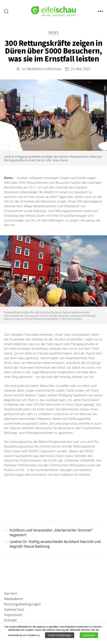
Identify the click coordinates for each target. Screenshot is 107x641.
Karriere (10, 593)
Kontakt (10, 620)
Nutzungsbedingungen (22, 604)
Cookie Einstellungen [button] (59, 635)
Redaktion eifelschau (44, 68)
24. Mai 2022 (80, 68)
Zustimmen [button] (89, 635)
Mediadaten (13, 598)
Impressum (13, 614)
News (53, 32)
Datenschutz (14, 609)
